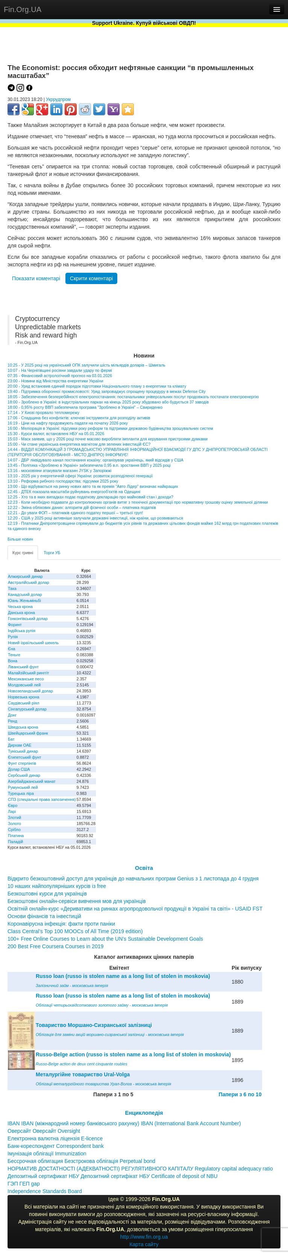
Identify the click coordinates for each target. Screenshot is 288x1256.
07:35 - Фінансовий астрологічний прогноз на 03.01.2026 (60, 375)
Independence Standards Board (45, 1191)
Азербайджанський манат (32, 781)
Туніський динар (23, 751)
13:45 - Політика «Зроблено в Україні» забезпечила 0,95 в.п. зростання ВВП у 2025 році (89, 465)
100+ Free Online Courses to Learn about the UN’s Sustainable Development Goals (105, 939)
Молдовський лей (24, 685)
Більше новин (20, 539)
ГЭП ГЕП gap (24, 1184)
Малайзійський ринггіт (28, 673)
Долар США (19, 769)
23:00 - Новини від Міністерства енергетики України (55, 381)
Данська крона (21, 612)
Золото (14, 823)
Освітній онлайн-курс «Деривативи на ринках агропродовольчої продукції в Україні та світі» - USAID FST (135, 909)
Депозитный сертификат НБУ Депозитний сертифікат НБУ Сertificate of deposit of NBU (113, 1176)
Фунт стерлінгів (22, 763)
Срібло (14, 829)
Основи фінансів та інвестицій (44, 916)
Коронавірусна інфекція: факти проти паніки (61, 924)
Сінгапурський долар (27, 709)
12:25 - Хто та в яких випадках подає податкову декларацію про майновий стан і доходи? (90, 497)
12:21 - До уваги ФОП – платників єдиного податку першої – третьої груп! (75, 512)
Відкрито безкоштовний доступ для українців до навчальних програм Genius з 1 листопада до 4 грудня (133, 879)
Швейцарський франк (28, 733)
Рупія (13, 636)
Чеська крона (20, 606)
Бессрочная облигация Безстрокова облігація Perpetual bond (81, 1161)
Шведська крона (23, 727)
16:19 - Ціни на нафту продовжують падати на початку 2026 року (68, 423)
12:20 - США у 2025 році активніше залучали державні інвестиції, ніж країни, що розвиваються (95, 518)
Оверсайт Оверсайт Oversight (44, 1131)
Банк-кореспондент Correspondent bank (56, 1146)
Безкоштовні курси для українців (47, 894)
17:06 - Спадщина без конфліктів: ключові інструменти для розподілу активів (79, 418)
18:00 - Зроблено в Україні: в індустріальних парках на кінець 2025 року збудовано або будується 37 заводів (108, 402)
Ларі (12, 811)
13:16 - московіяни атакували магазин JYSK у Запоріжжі (59, 470)
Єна (11, 648)
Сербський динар (24, 775)
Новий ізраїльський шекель (33, 642)
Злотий (14, 817)
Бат (11, 739)
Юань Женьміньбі (24, 600)
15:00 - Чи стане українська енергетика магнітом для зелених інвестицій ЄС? (79, 444)
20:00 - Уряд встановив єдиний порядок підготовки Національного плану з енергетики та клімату (97, 386)
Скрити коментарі (91, 278)
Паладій (15, 841)
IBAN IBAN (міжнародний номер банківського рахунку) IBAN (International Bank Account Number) (124, 1123)
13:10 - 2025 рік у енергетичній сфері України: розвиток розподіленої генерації (80, 476)
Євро (12, 805)
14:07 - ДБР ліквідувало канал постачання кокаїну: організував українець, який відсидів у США (95, 460)
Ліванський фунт (23, 667)
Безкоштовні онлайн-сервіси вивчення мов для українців (77, 901)
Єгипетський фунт (24, 757)
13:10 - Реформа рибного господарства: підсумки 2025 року (63, 481)
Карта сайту (144, 1244)
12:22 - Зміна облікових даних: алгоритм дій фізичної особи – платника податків (82, 507)
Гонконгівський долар (28, 618)
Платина (16, 835)
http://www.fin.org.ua (144, 1237)
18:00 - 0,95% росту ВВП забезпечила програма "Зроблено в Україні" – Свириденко (85, 407)
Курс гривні (22, 552)
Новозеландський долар (30, 691)
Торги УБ (52, 552)
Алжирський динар (25, 576)
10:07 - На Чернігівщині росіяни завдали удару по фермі (60, 370)
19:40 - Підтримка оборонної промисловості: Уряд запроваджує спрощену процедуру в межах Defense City (107, 391)
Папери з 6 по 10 (240, 1094)
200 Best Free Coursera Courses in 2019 (55, 946)
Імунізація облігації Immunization (47, 1154)
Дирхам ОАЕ (20, 745)
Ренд (12, 721)
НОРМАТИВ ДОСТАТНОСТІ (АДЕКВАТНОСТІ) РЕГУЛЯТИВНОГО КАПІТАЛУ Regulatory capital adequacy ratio (140, 1169)
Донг (12, 715)
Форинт (15, 624)
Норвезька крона (23, 697)
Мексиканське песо (26, 679)
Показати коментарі (36, 278)
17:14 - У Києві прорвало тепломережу (43, 412)
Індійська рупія (21, 630)
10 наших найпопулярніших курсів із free (57, 886)
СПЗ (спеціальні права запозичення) (42, 799)
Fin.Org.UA (22, 9)
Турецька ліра (21, 793)
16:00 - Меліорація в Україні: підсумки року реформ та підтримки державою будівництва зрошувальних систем (110, 428)
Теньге (14, 654)
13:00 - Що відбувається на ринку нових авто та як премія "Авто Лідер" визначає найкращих (93, 486)
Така (12, 588)
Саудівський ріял (23, 703)
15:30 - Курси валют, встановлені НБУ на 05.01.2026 (56, 433)
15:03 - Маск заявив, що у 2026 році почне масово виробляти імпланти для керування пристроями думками (108, 439)
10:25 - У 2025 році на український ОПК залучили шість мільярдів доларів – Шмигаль (86, 365)
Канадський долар (25, 594)
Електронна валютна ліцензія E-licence (55, 1138)
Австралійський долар (28, 582)
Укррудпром (58, 99)
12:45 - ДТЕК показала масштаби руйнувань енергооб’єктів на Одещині (74, 491)
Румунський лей (23, 787)
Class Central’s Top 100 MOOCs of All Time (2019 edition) (75, 931)
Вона (12, 661)
